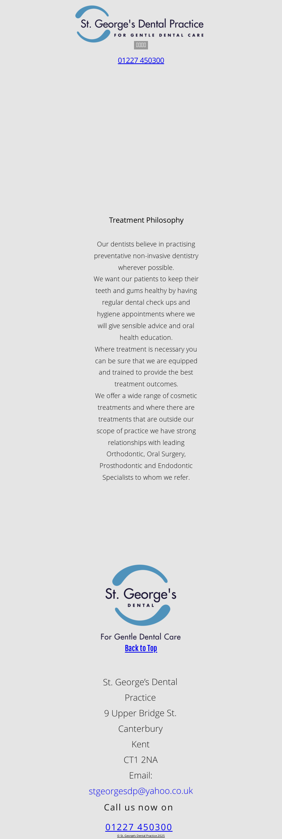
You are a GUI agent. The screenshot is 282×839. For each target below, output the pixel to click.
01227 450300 (139, 827)
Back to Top (141, 648)
